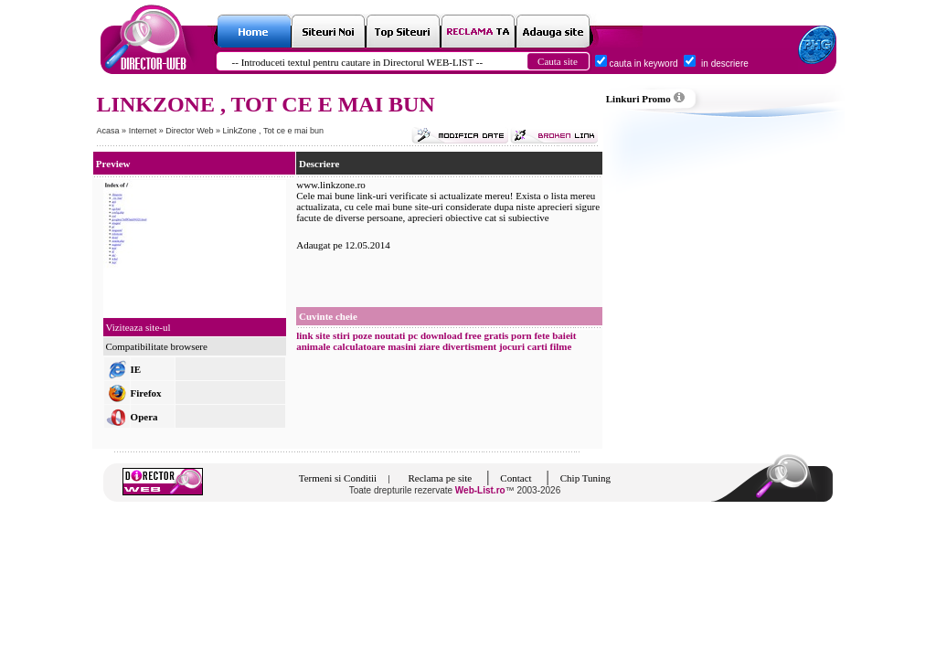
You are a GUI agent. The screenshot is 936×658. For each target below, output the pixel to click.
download (441, 335)
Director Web (190, 130)
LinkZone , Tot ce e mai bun (273, 130)
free (473, 335)
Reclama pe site (441, 477)
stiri (341, 335)
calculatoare (359, 346)
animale (313, 346)
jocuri (512, 346)
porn (521, 335)
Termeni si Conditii (338, 477)
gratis (496, 335)
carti (537, 346)
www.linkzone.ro (331, 184)
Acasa (108, 130)
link (304, 335)
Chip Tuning (585, 477)
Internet (144, 130)
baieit (564, 335)
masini (402, 346)
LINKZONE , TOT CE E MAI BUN (266, 104)
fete (541, 335)
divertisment (469, 346)
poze (362, 335)
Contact (515, 477)
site (322, 335)
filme (561, 346)
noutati (390, 335)
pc (413, 335)
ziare (429, 346)
